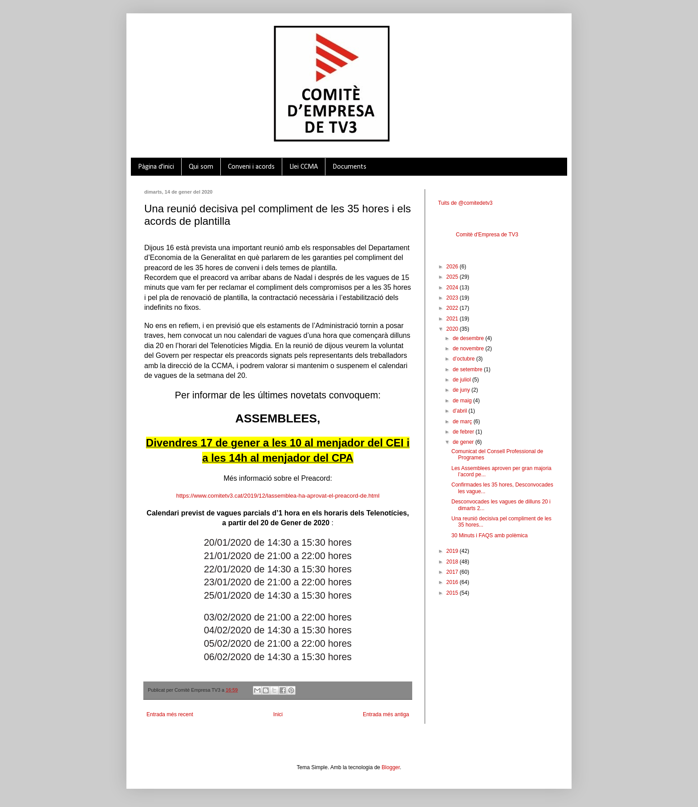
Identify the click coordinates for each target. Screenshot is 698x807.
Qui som (201, 166)
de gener (464, 442)
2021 (453, 319)
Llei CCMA (303, 166)
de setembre (468, 369)
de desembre (469, 338)
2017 (453, 572)
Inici (278, 714)
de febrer (464, 432)
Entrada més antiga (386, 714)
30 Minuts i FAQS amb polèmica (489, 535)
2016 (453, 582)
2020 (453, 329)
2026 (453, 267)
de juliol (462, 380)
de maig (463, 400)
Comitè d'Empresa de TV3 (487, 234)
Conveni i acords (251, 166)
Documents (349, 166)
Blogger (390, 767)
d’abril (460, 411)
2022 (453, 308)
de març (463, 421)
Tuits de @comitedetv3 (465, 203)
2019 (453, 551)
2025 (453, 277)
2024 (453, 287)
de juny (462, 390)
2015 (453, 593)
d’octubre (464, 359)
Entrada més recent (169, 714)
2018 (453, 562)
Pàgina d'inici (156, 166)
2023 (453, 298)
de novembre (469, 348)
